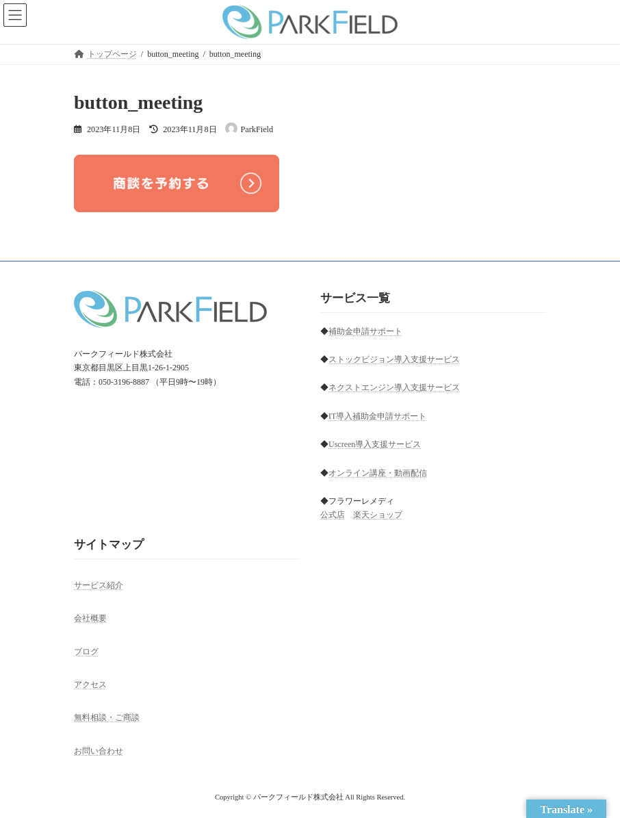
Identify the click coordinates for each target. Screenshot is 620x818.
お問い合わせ (98, 751)
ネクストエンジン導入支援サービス (394, 388)
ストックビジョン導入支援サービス (394, 359)
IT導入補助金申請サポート (377, 416)
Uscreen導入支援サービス (374, 444)
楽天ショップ (377, 515)
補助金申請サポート (365, 331)
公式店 (332, 515)
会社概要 (90, 618)
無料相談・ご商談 (107, 717)
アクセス (90, 684)
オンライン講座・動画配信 (377, 473)
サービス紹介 (98, 585)
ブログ (86, 651)
